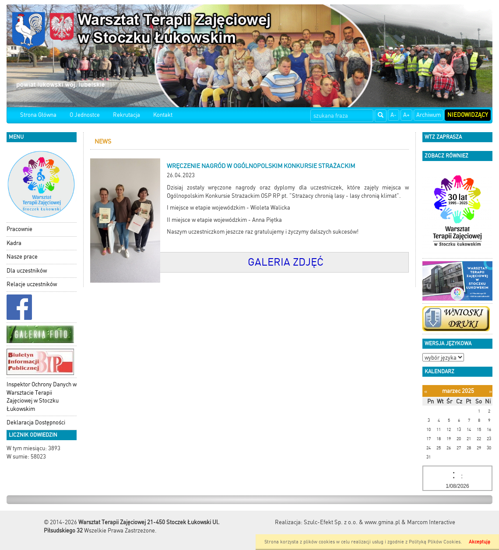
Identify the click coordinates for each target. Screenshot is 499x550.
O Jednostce (85, 115)
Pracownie (19, 229)
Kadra (14, 243)
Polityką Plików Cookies (434, 542)
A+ (406, 115)
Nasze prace (22, 256)
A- (393, 115)
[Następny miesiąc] (490, 391)
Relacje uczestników (32, 284)
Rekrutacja (126, 115)
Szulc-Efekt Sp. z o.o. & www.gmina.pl (352, 522)
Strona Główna (38, 115)
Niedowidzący (467, 115)
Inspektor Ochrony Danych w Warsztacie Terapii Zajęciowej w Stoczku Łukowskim (42, 396)
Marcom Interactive (431, 522)
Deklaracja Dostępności (36, 422)
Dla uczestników (27, 270)
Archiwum (428, 115)
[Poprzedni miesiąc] (425, 391)
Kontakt (162, 115)
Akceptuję (479, 542)
